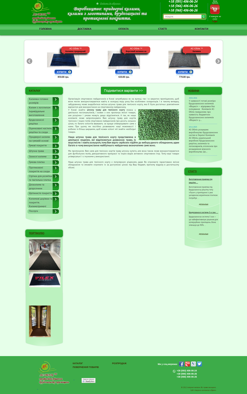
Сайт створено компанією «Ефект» (203, 390)
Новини (193, 90)
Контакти (201, 29)
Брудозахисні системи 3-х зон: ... (203, 212)
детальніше (203, 204)
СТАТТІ (192, 171)
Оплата (123, 29)
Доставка (84, 29)
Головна (45, 29)
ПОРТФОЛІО (36, 233)
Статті (162, 29)
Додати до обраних (110, 3)
